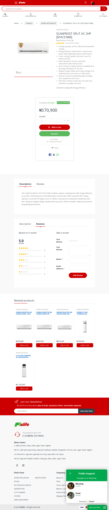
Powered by (86, 505)
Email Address (60, 267)
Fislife (22, 507)
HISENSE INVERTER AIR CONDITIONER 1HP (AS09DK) (44, 313)
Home (16, 23)
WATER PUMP (40, 478)
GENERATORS (19, 489)
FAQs (58, 481)
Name (59, 259)
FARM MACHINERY (21, 500)
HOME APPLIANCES (48, 23)
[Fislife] (22, 2)
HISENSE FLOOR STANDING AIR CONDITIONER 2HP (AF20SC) (83, 313)
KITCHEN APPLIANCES (22, 485)
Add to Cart (54, 127)
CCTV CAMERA (19, 492)
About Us (59, 478)
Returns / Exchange (63, 489)
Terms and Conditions (64, 485)
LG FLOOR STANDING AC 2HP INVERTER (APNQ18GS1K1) (23, 356)
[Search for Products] (51, 8)
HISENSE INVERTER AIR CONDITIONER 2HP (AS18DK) (64, 313)
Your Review (59, 240)
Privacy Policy (61, 492)
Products (29, 23)
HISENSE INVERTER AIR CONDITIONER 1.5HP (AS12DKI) (24, 313)
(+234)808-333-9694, (33, 435)
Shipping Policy (61, 496)
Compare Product (54, 141)
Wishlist (54, 139)
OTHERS (17, 496)
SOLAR (16, 481)
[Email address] (46, 411)
